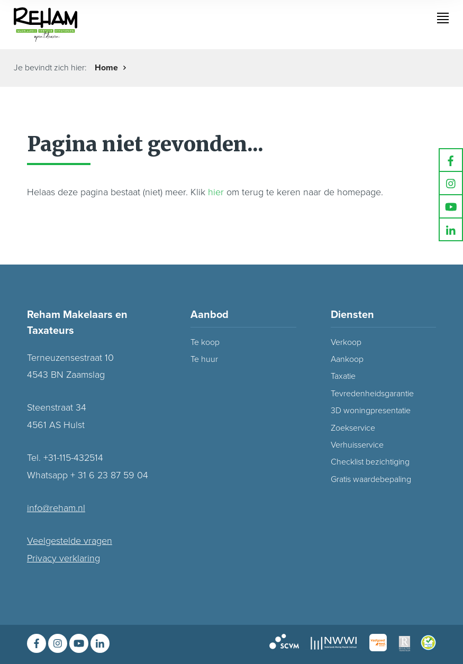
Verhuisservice (357, 445)
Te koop (205, 342)
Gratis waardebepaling (371, 479)
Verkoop (346, 342)
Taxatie (343, 376)
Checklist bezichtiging (370, 462)
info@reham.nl (56, 508)
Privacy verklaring (63, 558)
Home (106, 67)
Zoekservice (353, 428)
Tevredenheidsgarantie (372, 393)
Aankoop (347, 359)
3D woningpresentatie (371, 410)
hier (216, 192)
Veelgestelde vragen (69, 541)
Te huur (204, 359)
